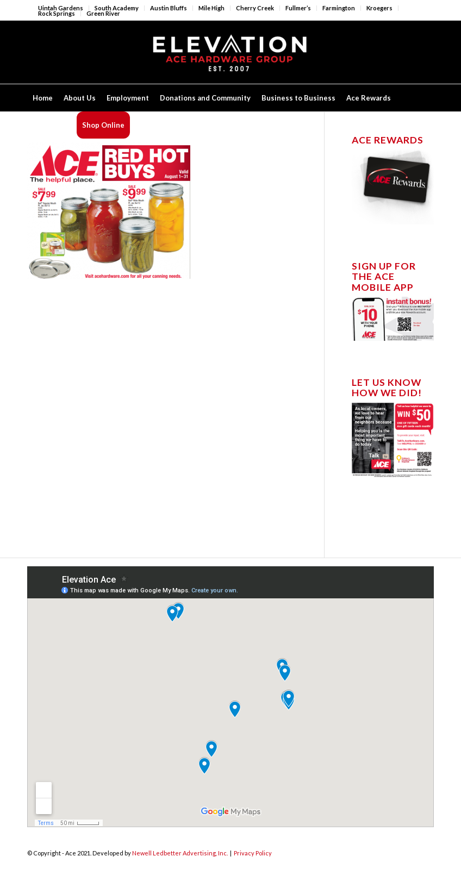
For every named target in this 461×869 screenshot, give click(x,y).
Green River (103, 13)
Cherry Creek (255, 7)
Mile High (211, 7)
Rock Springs (56, 13)
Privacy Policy (253, 853)
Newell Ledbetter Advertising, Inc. (180, 853)
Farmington (338, 7)
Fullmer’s (298, 7)
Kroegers (379, 7)
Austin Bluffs (168, 7)
